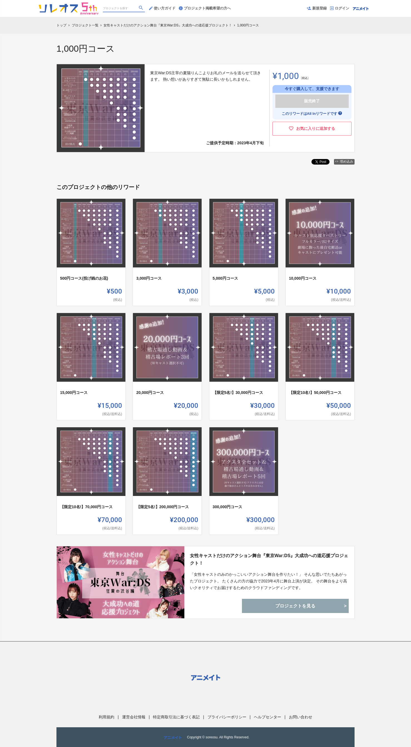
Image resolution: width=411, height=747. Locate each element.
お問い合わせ (300, 717)
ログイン (339, 8)
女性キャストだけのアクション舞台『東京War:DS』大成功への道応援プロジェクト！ (269, 559)
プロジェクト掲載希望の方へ (205, 8)
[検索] (141, 8)
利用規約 (106, 717)
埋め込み (344, 161)
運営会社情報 (133, 717)
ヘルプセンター (267, 717)
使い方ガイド (162, 8)
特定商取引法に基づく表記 (176, 717)
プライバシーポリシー (226, 717)
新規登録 (317, 8)
